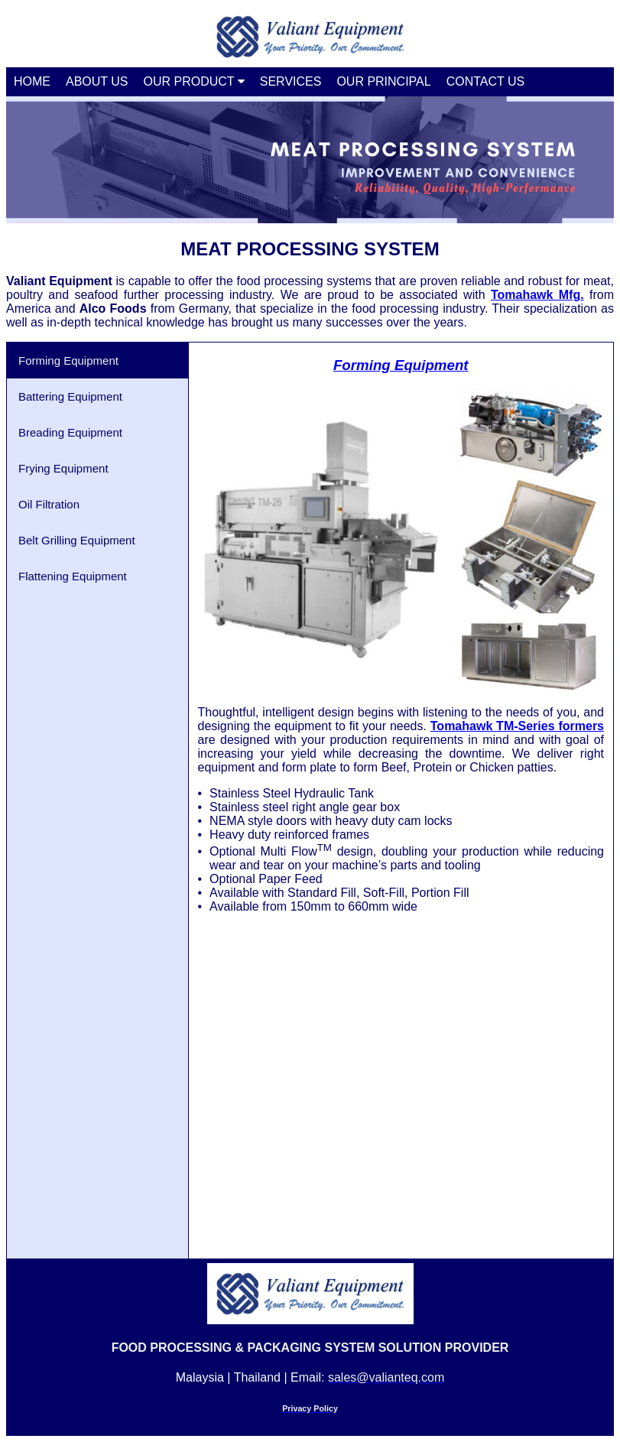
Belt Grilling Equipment (76, 540)
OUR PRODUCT (194, 81)
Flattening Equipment (72, 576)
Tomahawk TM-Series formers (517, 725)
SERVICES (291, 81)
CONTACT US (485, 81)
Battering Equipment (70, 396)
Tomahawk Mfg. (537, 294)
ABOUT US (97, 81)
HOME (32, 81)
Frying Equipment (63, 468)
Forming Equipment (68, 360)
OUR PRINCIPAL (383, 81)
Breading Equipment (70, 432)
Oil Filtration (49, 504)
